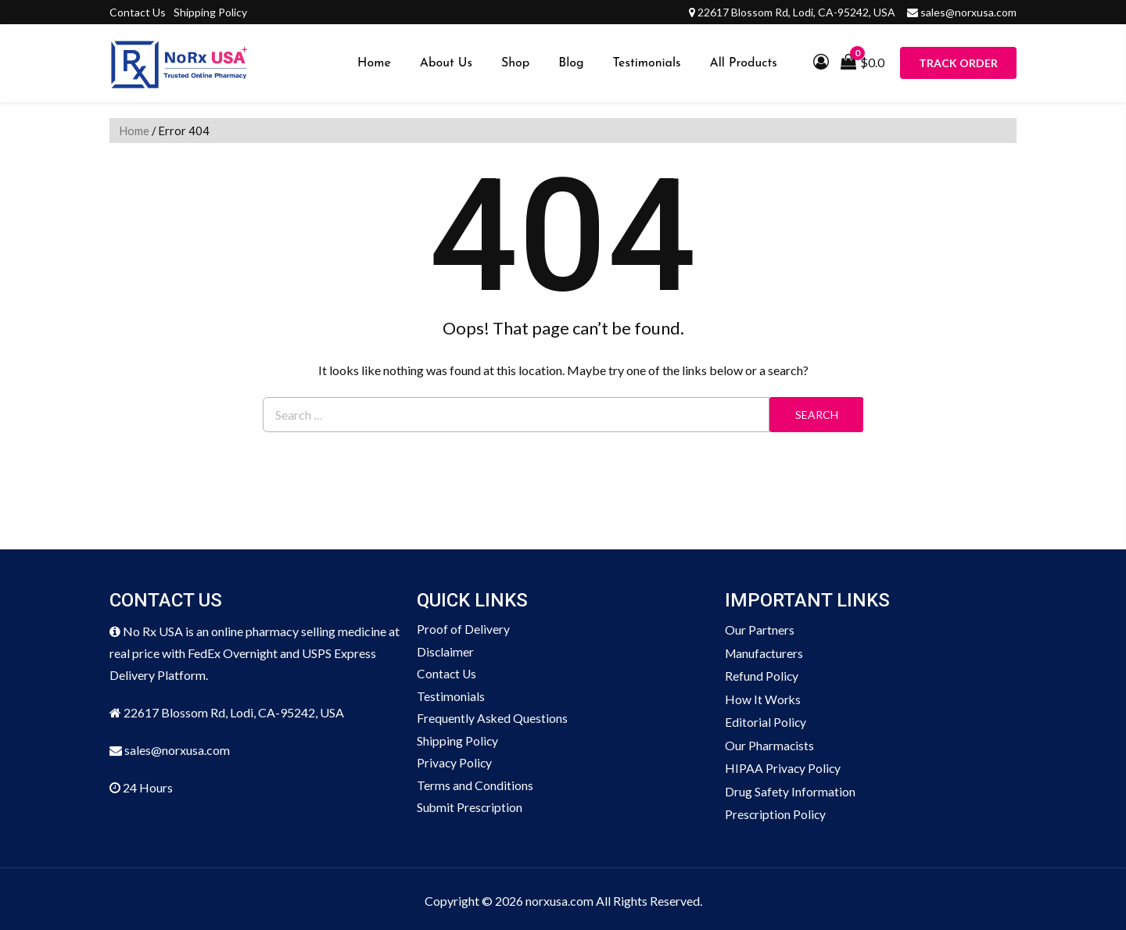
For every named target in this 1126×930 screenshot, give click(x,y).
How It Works (763, 697)
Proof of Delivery (463, 629)
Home (374, 63)
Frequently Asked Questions (492, 720)
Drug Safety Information (790, 788)
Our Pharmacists (770, 742)
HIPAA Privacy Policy (783, 765)
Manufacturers (765, 652)
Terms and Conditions (475, 788)
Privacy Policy (455, 765)
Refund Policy (762, 674)
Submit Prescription (470, 810)
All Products (743, 63)
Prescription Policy (776, 810)
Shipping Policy (210, 12)
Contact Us (137, 12)
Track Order (958, 63)
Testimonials (647, 63)
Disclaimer (446, 652)
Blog (570, 63)
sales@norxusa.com (968, 12)
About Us (446, 63)
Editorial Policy (766, 720)
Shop (515, 63)
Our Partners (759, 629)
